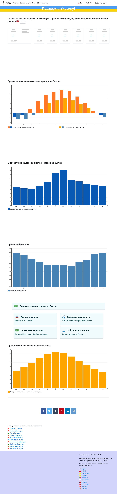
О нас (34, 3)
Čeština (83, 482)
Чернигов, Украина (16, 440)
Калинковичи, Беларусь (18, 442)
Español (83, 475)
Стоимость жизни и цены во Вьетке (38, 306)
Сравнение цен (25, 3)
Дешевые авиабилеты (78, 317)
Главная (16, 3)
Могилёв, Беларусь (16, 448)
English (82, 469)
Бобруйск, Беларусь (17, 444)
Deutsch (83, 486)
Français (83, 489)
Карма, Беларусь (16, 435)
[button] (89, 3)
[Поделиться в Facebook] (43, 411)
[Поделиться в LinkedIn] (67, 411)
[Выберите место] (104, 3)
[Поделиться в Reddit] (73, 411)
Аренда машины (29, 317)
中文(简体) (83, 484)
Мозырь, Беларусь (16, 446)
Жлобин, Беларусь (16, 437)
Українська (84, 473)
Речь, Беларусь (15, 433)
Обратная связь (42, 3)
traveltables (8, 3)
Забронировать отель (78, 330)
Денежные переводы (32, 330)
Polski (82, 471)
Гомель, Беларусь (16, 429)
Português (83, 478)
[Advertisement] (58, 64)
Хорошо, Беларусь (16, 431)
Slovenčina (84, 480)
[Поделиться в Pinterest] (61, 411)
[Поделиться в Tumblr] (55, 411)
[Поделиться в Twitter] (49, 411)
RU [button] (80, 3)
